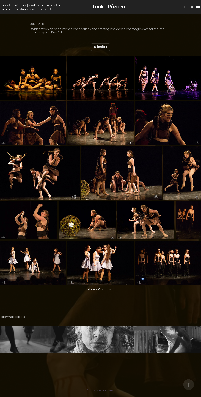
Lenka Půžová (109, 7)
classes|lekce (51, 5)
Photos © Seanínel (100, 289)
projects (7, 9)
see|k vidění (30, 5)
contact (46, 9)
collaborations (27, 9)
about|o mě (10, 5)
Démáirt (100, 47)
